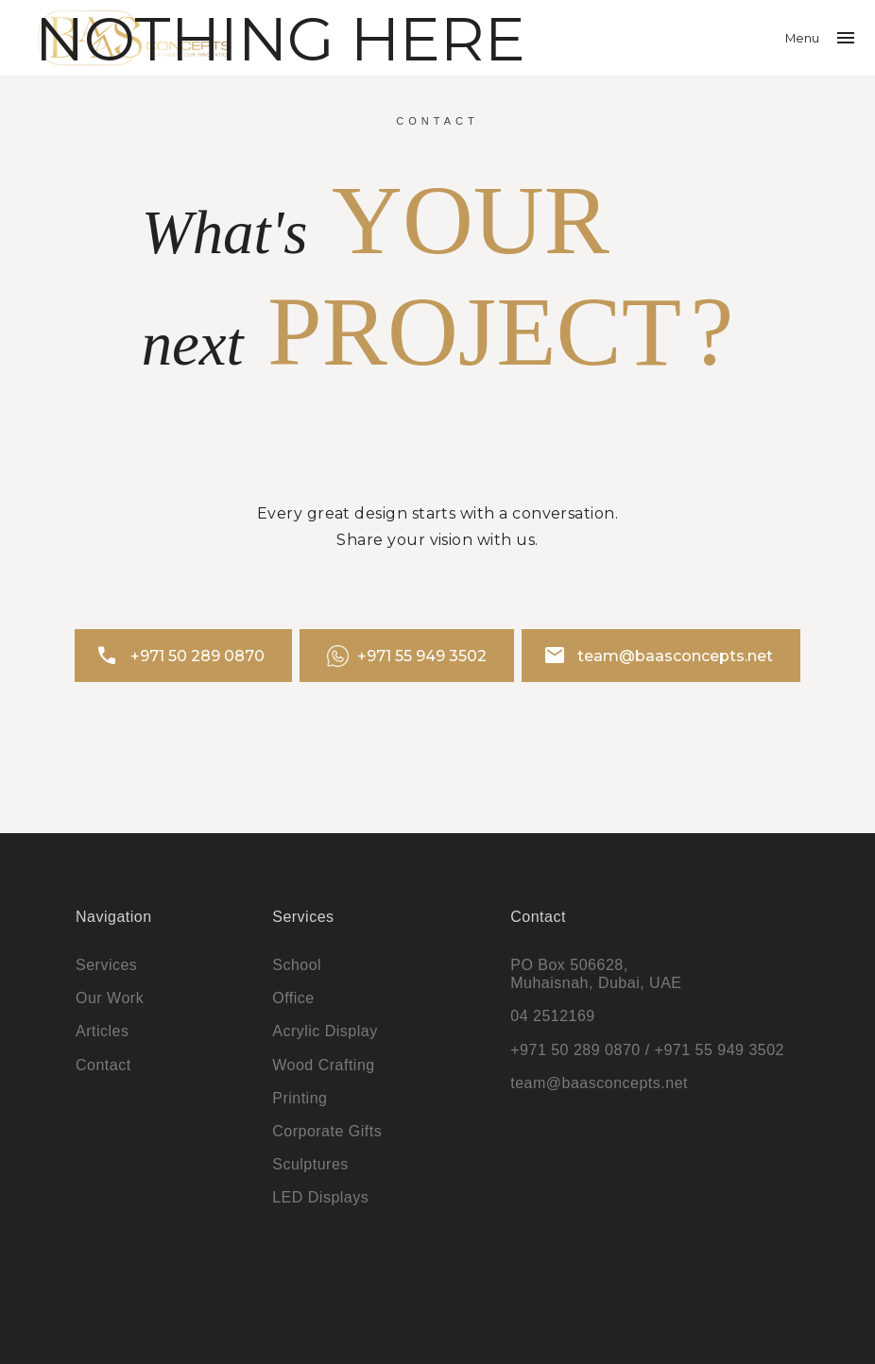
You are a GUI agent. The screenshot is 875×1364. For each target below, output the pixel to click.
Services (106, 965)
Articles (102, 1031)
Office (293, 998)
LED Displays (320, 1197)
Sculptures (310, 1164)
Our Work (110, 998)
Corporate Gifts (327, 1131)
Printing (299, 1098)
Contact (103, 1065)
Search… (31, 29)
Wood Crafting (323, 1065)
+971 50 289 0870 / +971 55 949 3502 (647, 1050)
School (296, 965)
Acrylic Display (325, 1031)
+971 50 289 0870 (180, 655)
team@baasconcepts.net (658, 655)
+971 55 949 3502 (407, 656)
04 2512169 (552, 1016)
